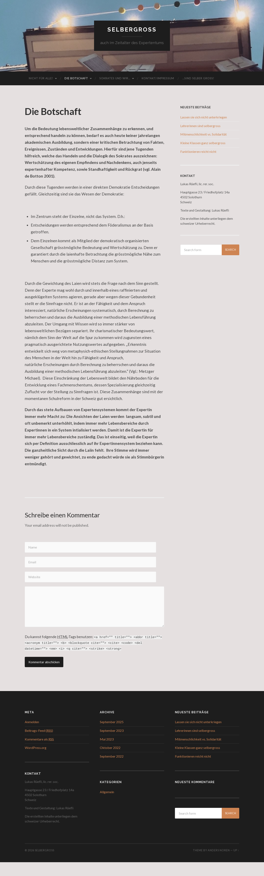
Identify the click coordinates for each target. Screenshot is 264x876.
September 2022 (112, 770)
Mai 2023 (107, 753)
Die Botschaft (76, 79)
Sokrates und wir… (114, 79)
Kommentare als (39, 753)
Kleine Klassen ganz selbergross (202, 144)
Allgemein (107, 806)
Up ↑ (236, 864)
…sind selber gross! (198, 79)
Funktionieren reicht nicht (198, 152)
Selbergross (132, 30)
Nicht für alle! (41, 79)
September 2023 (112, 744)
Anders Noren (219, 864)
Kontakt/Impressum (158, 79)
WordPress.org (35, 761)
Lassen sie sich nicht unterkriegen (203, 118)
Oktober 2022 (110, 761)
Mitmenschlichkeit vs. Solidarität (203, 135)
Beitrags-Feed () (39, 744)
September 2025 (112, 736)
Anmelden (32, 736)
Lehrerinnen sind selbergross (200, 127)
